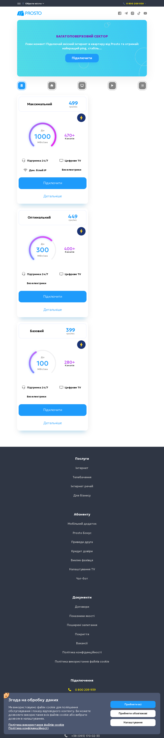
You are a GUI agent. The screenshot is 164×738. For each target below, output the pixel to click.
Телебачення (82, 368)
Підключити (82, 58)
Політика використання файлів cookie (82, 553)
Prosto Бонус (82, 424)
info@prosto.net (82, 636)
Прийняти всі (133, 704)
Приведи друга (82, 433)
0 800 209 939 (135, 3)
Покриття (82, 525)
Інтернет (82, 359)
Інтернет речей (82, 378)
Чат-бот (82, 470)
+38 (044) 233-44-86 (82, 600)
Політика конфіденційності (82, 544)
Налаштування (133, 722)
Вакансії (82, 535)
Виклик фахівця (82, 451)
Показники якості (82, 507)
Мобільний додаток (82, 415)
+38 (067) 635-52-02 (82, 609)
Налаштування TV (82, 461)
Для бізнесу (82, 387)
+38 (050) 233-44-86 (82, 618)
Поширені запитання (82, 516)
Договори (82, 498)
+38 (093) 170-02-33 (82, 627)
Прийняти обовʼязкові (133, 713)
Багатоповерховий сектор (82, 36)
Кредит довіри (82, 442)
